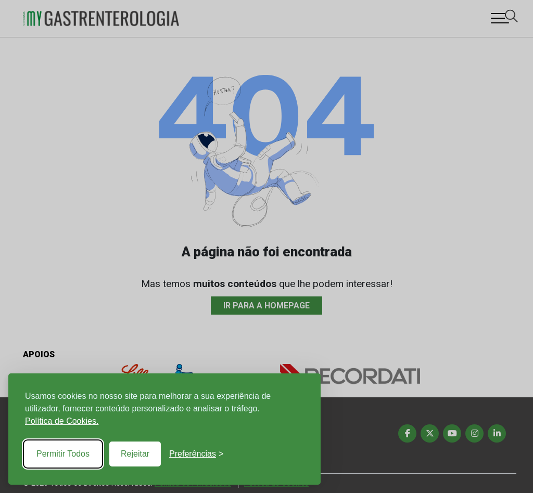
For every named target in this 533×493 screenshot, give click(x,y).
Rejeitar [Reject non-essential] (135, 453)
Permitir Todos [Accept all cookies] (63, 453)
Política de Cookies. (61, 421)
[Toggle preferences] (196, 454)
